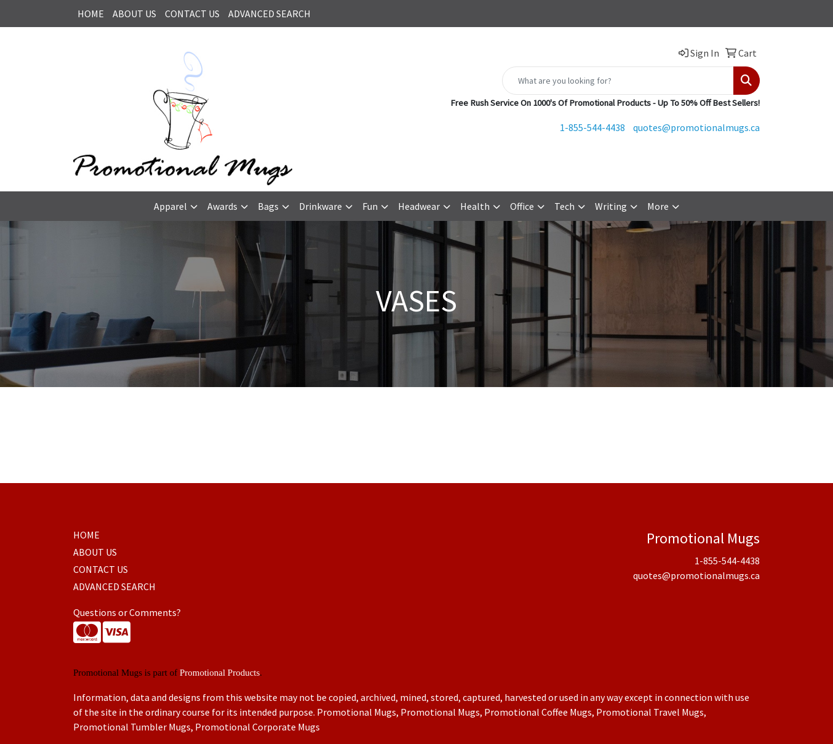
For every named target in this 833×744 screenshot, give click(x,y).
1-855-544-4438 (592, 127)
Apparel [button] (170, 206)
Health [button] (475, 206)
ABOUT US (134, 13)
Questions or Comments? (127, 612)
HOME (91, 13)
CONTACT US (192, 13)
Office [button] (522, 206)
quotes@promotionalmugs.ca (696, 127)
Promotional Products (220, 673)
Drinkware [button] (320, 206)
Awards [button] (222, 206)
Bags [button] (268, 206)
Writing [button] (611, 206)
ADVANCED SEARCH (269, 13)
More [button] (658, 206)
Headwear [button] (419, 206)
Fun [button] (370, 206)
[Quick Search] (618, 80)
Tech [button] (564, 206)
